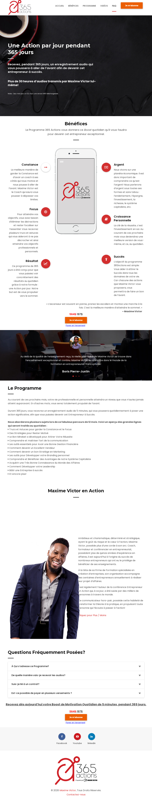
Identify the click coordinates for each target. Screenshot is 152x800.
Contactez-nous (76, 794)
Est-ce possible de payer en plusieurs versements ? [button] (41, 693)
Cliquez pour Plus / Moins (92, 615)
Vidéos (104, 5)
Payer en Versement (75, 325)
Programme (89, 5)
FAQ (114, 5)
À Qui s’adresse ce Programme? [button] (30, 666)
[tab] (76, 666)
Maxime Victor (68, 790)
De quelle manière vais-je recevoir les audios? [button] (38, 675)
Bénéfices (73, 5)
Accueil (59, 5)
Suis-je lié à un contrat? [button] (25, 684)
